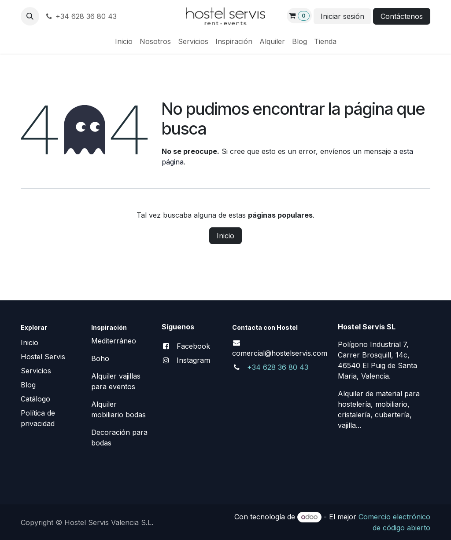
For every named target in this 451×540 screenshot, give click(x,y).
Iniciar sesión (342, 16)
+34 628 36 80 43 (80, 16)
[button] (30, 16)
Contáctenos (402, 16)
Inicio (225, 235)
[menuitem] (123, 41)
